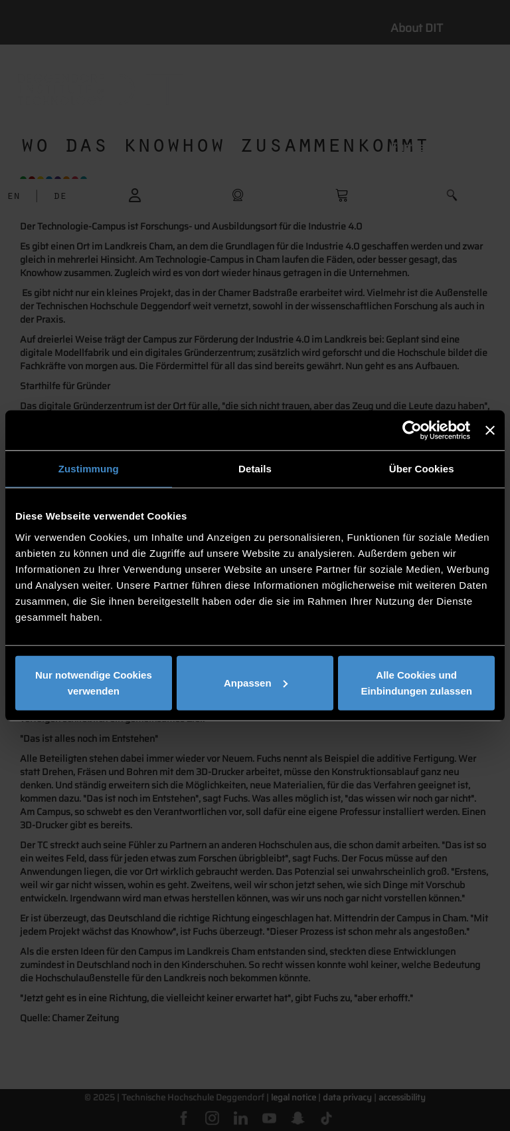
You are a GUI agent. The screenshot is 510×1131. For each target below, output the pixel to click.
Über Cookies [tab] (421, 468)
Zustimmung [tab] (88, 468)
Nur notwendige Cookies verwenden (93, 682)
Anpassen (256, 682)
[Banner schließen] (490, 430)
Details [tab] (255, 468)
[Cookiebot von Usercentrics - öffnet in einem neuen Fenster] (412, 430)
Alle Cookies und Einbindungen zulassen (416, 682)
